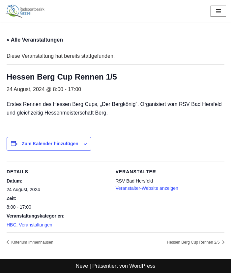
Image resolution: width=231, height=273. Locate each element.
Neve (82, 266)
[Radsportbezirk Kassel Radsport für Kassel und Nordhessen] (24, 11)
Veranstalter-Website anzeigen (147, 188)
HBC (11, 224)
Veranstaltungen (35, 224)
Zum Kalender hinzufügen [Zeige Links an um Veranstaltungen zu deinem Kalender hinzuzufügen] (50, 143)
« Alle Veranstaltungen (35, 40)
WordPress (142, 266)
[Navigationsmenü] (218, 11)
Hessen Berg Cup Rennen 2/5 (194, 242)
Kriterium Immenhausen (31, 242)
